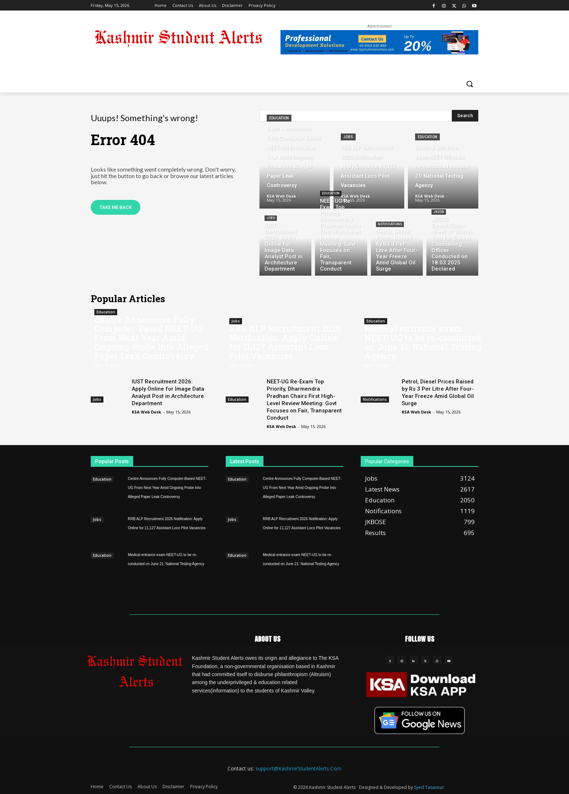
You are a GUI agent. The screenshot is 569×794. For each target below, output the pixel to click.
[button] (469, 83)
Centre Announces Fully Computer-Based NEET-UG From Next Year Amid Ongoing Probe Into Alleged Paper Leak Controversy (151, 337)
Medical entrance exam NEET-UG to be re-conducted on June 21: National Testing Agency (423, 342)
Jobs (348, 137)
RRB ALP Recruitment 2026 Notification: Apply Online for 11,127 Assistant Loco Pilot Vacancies (285, 342)
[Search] (465, 116)
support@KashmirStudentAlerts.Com (298, 768)
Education (279, 118)
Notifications (390, 224)
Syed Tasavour (429, 787)
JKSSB (438, 212)
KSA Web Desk (146, 412)
